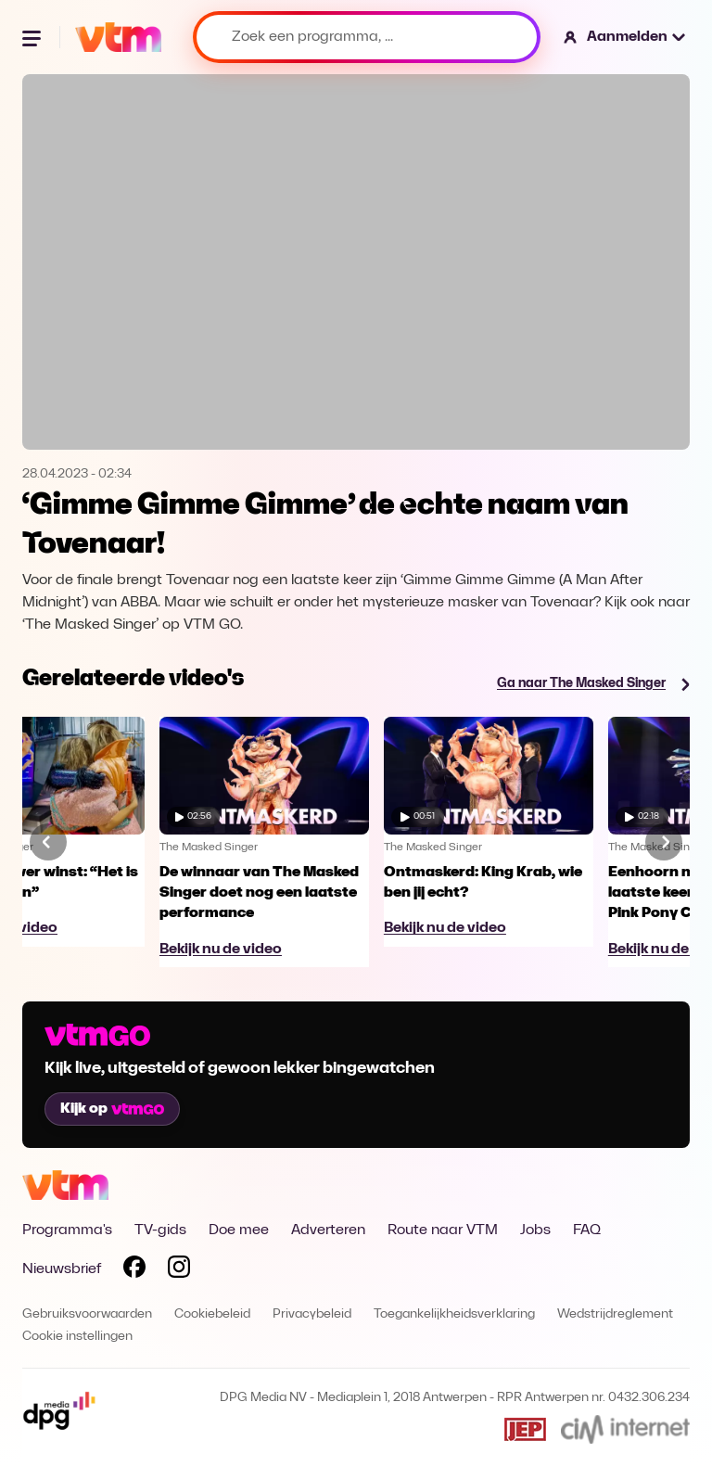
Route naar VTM (443, 1230)
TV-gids (160, 1230)
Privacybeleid (312, 1314)
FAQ (587, 1230)
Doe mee (239, 1230)
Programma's (67, 1230)
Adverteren (328, 1230)
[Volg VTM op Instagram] (179, 1270)
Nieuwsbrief (61, 1269)
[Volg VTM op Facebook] (134, 1270)
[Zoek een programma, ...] (367, 37)
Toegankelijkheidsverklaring (454, 1314)
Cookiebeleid (212, 1314)
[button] (625, 37)
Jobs (535, 1230)
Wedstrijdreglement (615, 1314)
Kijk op (112, 1109)
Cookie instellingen (77, 1337)
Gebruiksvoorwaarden (87, 1314)
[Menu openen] (33, 37)
